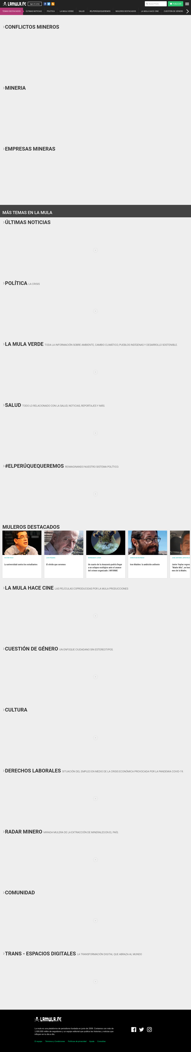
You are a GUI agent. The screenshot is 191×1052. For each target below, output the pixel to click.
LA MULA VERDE (67, 11)
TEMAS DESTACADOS (11, 11)
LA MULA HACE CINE (150, 11)
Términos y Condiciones (55, 1041)
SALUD (82, 11)
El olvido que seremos (56, 564)
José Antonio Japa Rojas (181, 558)
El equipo (38, 1041)
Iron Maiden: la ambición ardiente (145, 564)
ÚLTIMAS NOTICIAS (34, 11)
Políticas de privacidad (77, 1041)
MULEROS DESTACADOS (126, 11)
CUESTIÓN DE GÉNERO (173, 11)
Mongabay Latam (94, 558)
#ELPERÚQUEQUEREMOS (100, 11)
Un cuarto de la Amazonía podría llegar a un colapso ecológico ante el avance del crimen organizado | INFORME (105, 567)
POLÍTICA (51, 11)
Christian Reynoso (137, 558)
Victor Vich (8, 558)
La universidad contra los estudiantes (20, 564)
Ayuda (91, 1041)
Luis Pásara (50, 558)
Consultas (101, 1041)
